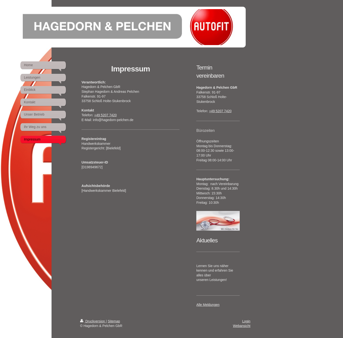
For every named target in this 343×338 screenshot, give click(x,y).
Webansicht (241, 326)
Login (246, 321)
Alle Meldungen (208, 305)
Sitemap (114, 321)
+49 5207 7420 (105, 115)
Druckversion (93, 321)
